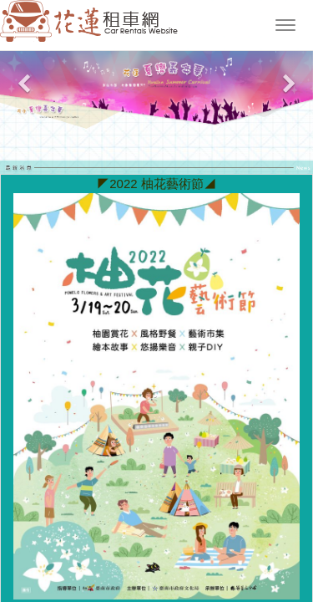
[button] (23, 90)
